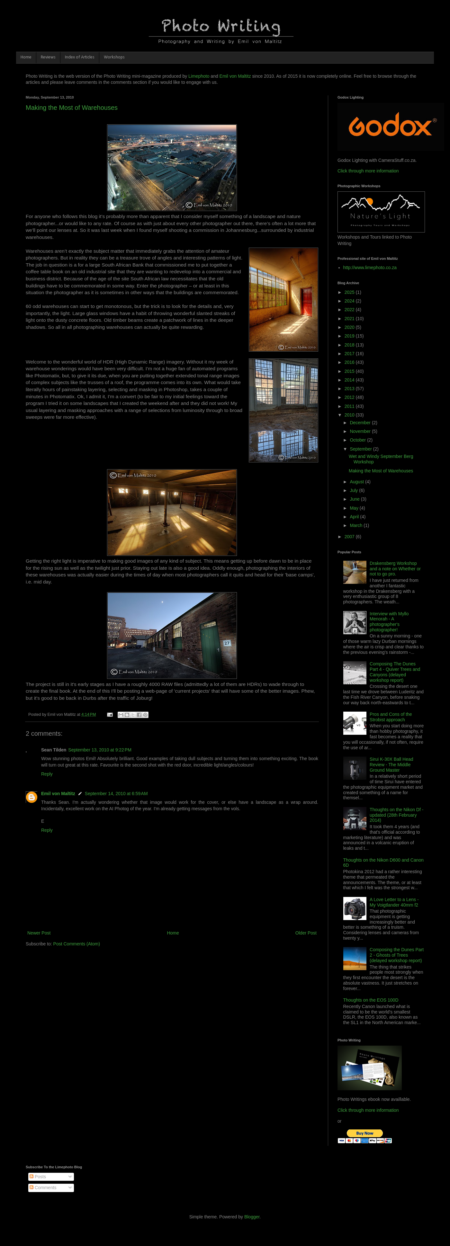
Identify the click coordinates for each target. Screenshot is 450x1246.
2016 (350, 362)
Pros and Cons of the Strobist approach (391, 717)
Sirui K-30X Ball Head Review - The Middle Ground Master (391, 765)
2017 (350, 353)
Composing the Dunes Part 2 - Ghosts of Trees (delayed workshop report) (397, 955)
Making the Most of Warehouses (72, 107)
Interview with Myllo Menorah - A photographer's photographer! (389, 621)
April (355, 516)
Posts (38, 1176)
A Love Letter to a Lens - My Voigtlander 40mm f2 (394, 902)
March (357, 525)
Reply (47, 774)
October (358, 440)
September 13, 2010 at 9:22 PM (99, 749)
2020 (350, 327)
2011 (350, 406)
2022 (350, 309)
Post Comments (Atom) (76, 943)
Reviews (48, 57)
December (361, 422)
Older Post (306, 932)
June (355, 499)
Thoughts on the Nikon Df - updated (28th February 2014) (396, 815)
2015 (350, 371)
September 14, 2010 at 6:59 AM (116, 793)
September (361, 449)
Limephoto (198, 76)
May (354, 508)
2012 (350, 397)
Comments (43, 1187)
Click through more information (368, 170)
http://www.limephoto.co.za (370, 267)
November (361, 431)
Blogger (251, 1216)
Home (26, 57)
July (354, 490)
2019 (350, 335)
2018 (350, 344)
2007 (350, 536)
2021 (350, 318)
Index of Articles (79, 57)
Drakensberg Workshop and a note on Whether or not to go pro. (395, 569)
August (357, 481)
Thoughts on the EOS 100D (371, 1000)
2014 (350, 379)
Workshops (114, 57)
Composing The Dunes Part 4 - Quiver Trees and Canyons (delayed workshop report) (395, 671)
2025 (350, 292)
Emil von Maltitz (235, 76)
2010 (350, 414)
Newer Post (38, 932)
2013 (350, 388)
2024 (350, 300)
